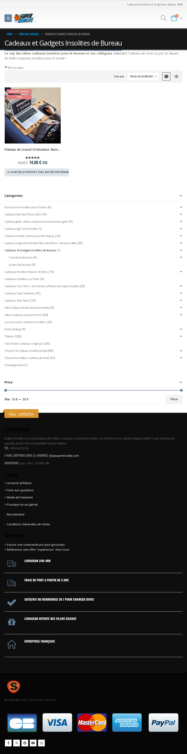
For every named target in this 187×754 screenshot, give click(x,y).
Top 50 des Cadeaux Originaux (23, 343)
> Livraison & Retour (18, 483)
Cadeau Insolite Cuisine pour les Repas (29, 236)
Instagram (41, 743)
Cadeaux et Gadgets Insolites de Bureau (30, 250)
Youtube (33, 743)
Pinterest (24, 743)
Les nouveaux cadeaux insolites (24, 322)
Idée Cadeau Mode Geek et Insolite (26, 308)
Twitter (16, 743)
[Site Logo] (26, 18)
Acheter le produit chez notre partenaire (39, 172)
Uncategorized (13, 365)
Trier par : (119, 76)
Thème (8, 336)
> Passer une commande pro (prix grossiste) (34, 545)
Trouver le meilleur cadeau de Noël (26, 358)
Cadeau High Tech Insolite (20, 229)
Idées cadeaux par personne (23, 315)
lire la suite (16, 67)
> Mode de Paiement (18, 497)
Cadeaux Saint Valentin (19, 293)
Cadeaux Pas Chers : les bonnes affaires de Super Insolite (41, 286)
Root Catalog (12, 329)
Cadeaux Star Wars (16, 300)
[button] (8, 18)
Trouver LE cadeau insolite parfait (25, 351)
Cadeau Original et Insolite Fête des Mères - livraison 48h (40, 243)
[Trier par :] (143, 76)
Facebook (8, 743)
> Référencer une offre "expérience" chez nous (36, 550)
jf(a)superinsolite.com (64, 456)
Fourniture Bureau (20, 257)
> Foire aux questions (19, 490)
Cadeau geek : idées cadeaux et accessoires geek (36, 221)
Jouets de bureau (20, 265)
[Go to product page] (33, 115)
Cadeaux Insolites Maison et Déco (26, 272)
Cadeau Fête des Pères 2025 (22, 214)
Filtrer (174, 399)
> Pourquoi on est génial (21, 504)
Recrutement (15, 514)
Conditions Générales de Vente (28, 524)
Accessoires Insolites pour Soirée (25, 207)
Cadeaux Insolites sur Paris (21, 279)
